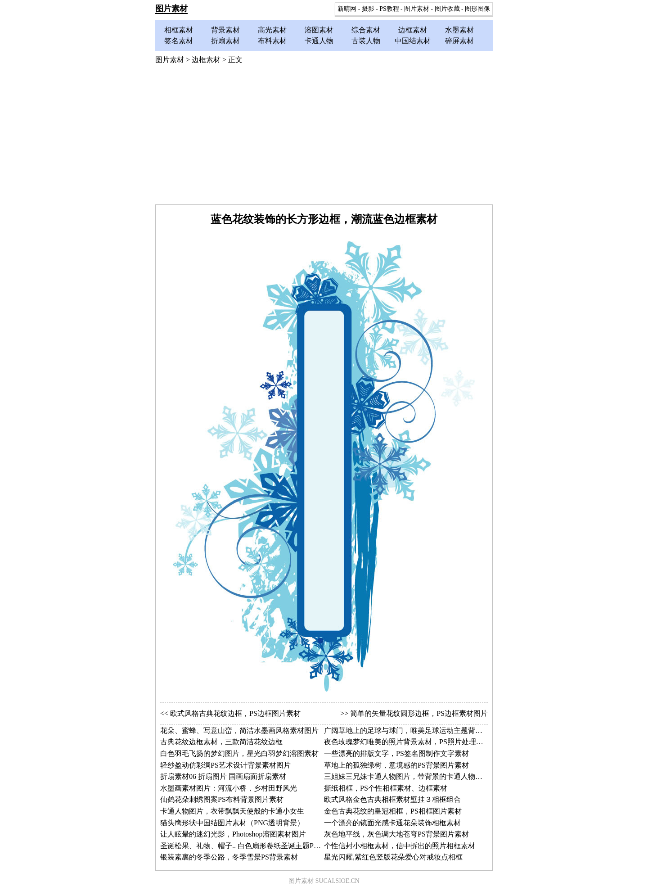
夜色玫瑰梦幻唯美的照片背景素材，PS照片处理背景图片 (414, 742)
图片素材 (171, 8)
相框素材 (178, 30)
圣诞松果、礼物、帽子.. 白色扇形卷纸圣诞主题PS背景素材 (253, 846)
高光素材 (272, 30)
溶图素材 (319, 30)
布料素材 (272, 41)
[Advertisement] (324, 137)
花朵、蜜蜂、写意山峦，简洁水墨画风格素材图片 (239, 730)
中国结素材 (413, 41)
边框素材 (412, 30)
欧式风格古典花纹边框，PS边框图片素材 (235, 713)
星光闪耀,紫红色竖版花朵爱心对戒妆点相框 (393, 857)
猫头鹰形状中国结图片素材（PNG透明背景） (232, 823)
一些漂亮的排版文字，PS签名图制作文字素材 (396, 753)
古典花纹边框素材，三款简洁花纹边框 (221, 742)
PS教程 (389, 8)
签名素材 (178, 41)
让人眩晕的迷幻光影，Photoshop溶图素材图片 (233, 834)
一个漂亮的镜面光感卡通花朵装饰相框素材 (392, 823)
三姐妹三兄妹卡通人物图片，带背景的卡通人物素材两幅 (414, 776)
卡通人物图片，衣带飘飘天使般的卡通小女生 (232, 811)
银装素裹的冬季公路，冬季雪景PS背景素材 (229, 857)
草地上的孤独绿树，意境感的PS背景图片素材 (396, 765)
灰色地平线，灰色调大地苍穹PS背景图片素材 (396, 834)
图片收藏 (447, 8)
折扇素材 (225, 41)
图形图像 (477, 8)
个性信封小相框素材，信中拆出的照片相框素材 (399, 846)
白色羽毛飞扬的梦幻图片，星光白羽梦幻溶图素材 (239, 753)
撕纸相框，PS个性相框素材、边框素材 (385, 788)
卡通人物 (319, 41)
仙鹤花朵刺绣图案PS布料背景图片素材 (222, 799)
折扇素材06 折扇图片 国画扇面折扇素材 (223, 776)
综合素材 (365, 30)
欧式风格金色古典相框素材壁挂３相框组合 (392, 799)
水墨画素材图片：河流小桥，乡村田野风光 (228, 788)
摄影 (368, 8)
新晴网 (347, 8)
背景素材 (225, 30)
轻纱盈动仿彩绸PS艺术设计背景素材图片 (225, 765)
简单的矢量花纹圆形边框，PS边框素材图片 (419, 713)
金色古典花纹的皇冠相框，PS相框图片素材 (393, 811)
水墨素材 (459, 30)
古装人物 (365, 41)
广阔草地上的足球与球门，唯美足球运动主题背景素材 (410, 730)
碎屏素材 (459, 41)
